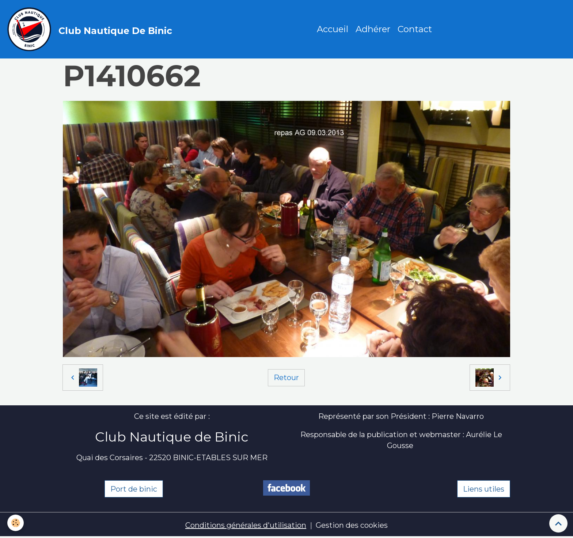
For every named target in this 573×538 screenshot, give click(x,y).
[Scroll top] (558, 523)
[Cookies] (15, 523)
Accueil (332, 29)
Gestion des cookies (352, 525)
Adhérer (373, 29)
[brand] (91, 29)
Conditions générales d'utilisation (245, 525)
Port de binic (133, 489)
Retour (286, 377)
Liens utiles (483, 489)
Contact (415, 29)
